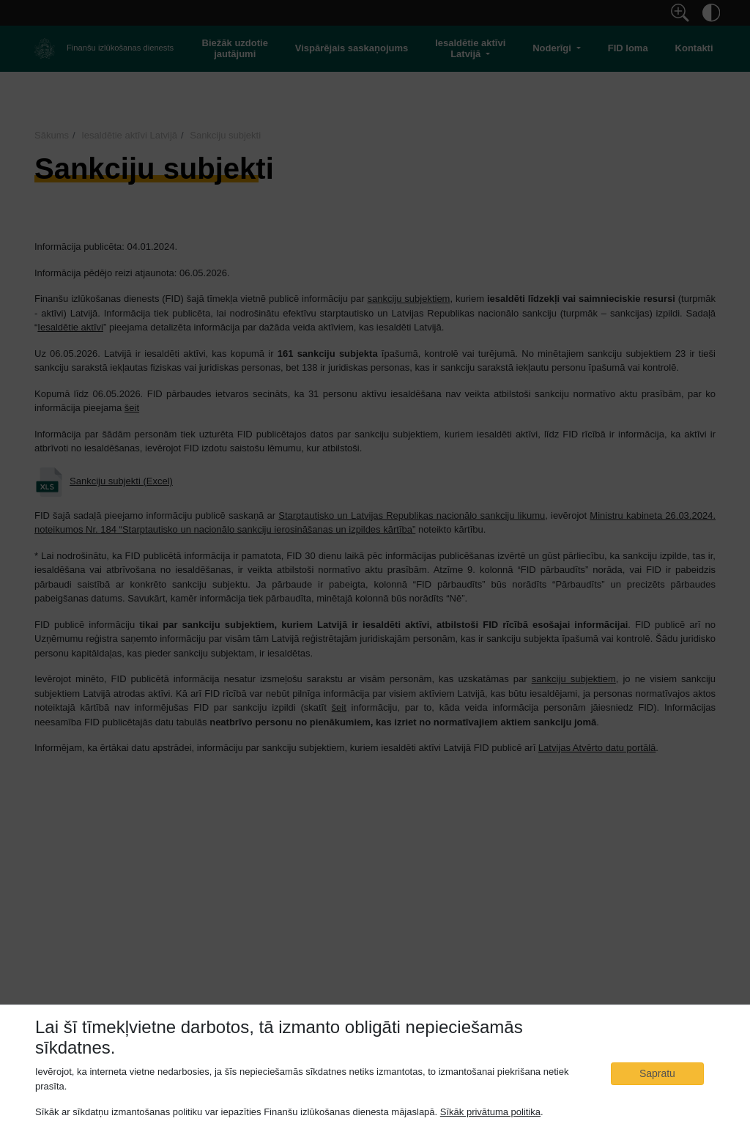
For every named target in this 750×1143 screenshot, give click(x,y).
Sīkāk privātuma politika (490, 1112)
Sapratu (657, 1073)
